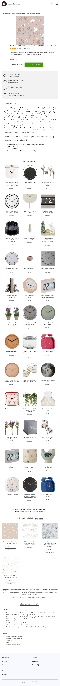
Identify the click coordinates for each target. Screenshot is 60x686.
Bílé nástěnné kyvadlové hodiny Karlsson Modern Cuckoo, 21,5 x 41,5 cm (12, 184)
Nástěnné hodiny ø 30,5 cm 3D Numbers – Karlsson (30, 324)
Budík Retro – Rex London (12, 408)
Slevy (3, 665)
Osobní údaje (35, 665)
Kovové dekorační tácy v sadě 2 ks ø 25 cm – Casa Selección (29, 381)
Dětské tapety (42, 511)
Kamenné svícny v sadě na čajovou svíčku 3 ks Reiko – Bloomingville (12, 240)
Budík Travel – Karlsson (12, 494)
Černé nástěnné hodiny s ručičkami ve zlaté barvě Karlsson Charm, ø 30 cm (30, 496)
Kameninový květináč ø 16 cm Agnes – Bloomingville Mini (30, 467)
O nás (4, 671)
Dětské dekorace (34, 511)
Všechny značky (6, 657)
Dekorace (13, 13)
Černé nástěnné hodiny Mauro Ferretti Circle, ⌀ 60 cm (29, 184)
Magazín (34, 657)
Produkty (8, 13)
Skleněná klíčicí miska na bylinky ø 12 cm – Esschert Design (30, 353)
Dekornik (43, 597)
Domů (4, 13)
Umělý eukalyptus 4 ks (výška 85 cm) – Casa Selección (48, 184)
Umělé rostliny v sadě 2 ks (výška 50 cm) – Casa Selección (30, 410)
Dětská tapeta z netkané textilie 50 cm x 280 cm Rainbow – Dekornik (30, 543)
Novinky (4, 661)
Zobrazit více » (36, 54)
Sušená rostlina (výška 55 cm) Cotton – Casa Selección (48, 439)
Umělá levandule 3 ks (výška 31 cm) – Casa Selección (12, 439)
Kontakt (4, 674)
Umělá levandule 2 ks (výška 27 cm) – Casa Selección (12, 324)
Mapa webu (35, 661)
